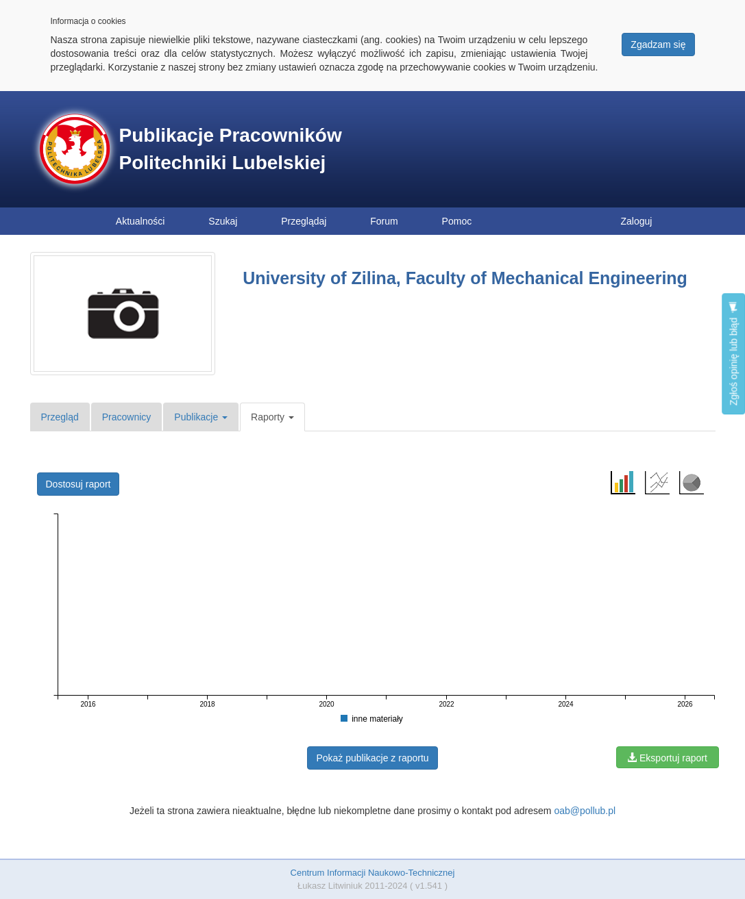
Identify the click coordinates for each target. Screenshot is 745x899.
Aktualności (140, 221)
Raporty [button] (272, 416)
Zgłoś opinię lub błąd (733, 353)
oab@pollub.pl (584, 810)
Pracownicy (126, 416)
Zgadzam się (658, 44)
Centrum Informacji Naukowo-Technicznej (373, 873)
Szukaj (222, 221)
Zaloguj (636, 221)
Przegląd (60, 416)
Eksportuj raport (667, 757)
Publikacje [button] (201, 416)
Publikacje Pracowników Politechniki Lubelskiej (230, 149)
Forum (384, 221)
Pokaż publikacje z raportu (372, 757)
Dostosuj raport (78, 484)
